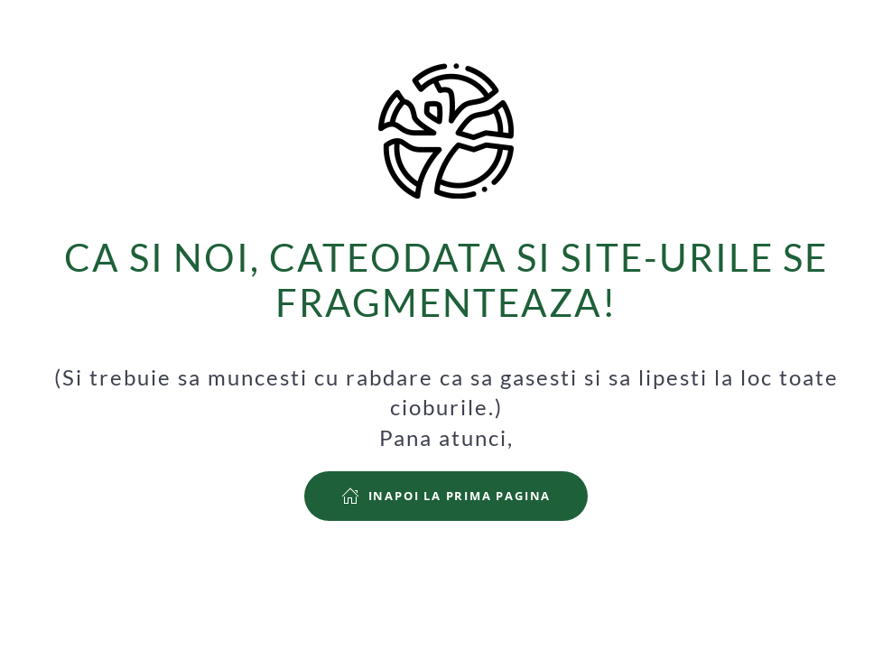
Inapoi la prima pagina (446, 496)
